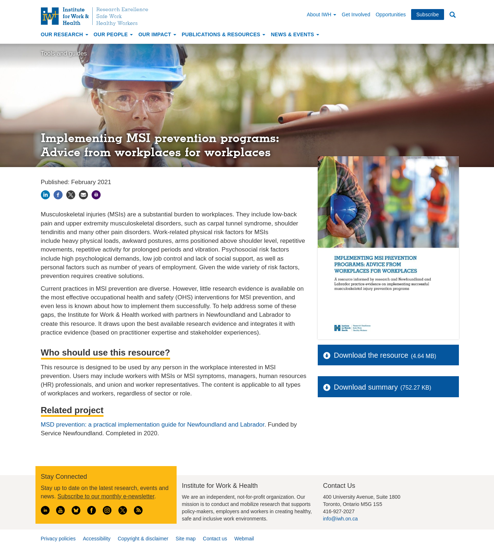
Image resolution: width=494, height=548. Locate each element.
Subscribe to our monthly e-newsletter (106, 496)
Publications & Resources (223, 34)
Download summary (366, 387)
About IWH (322, 14)
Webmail (244, 538)
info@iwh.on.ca (340, 519)
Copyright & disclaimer (143, 538)
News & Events (295, 34)
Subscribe (427, 14)
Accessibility (96, 538)
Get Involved (356, 14)
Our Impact (157, 34)
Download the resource (371, 355)
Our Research (64, 34)
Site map (185, 538)
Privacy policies (58, 538)
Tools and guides (64, 53)
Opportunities (391, 14)
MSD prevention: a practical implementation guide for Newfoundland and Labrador (153, 424)
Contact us (215, 538)
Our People (113, 34)
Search (453, 15)
